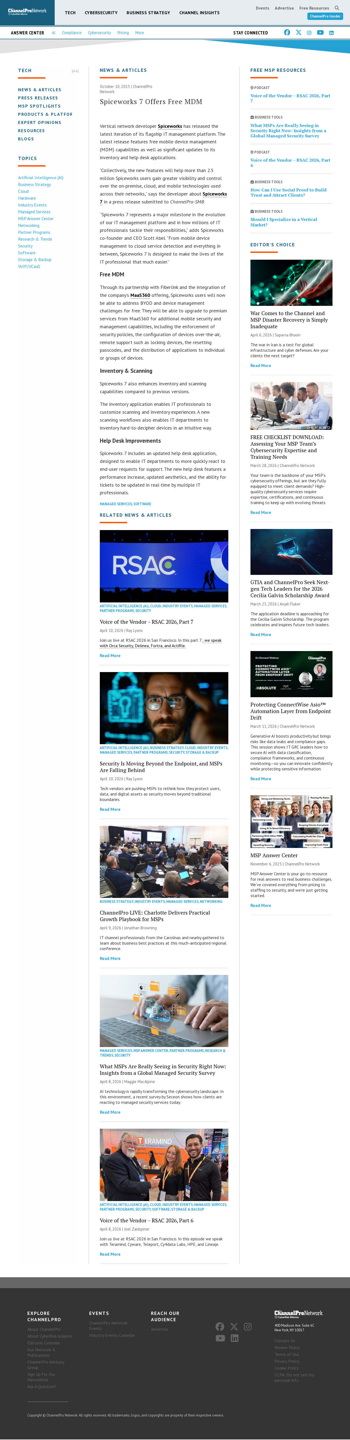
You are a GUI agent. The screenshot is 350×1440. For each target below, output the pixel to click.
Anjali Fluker (290, 604)
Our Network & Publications (41, 1352)
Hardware (26, 198)
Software (26, 252)
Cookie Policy (287, 1368)
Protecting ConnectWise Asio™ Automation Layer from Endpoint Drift (290, 711)
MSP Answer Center (35, 218)
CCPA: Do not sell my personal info (294, 1378)
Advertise (284, 8)
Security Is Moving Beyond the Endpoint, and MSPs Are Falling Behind (161, 767)
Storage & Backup (34, 259)
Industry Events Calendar (112, 1335)
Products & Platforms (49, 114)
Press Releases (38, 97)
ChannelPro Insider (325, 16)
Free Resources (314, 8)
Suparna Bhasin (288, 335)
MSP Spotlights (39, 106)
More (139, 32)
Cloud (23, 191)
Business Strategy (148, 12)
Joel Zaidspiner (137, 1229)
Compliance (71, 32)
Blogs (26, 138)
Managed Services (34, 211)
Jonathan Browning (140, 928)
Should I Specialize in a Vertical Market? (283, 222)
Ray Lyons (134, 630)
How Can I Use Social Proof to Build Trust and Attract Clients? (288, 192)
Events (262, 8)
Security (25, 246)
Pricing (123, 32)
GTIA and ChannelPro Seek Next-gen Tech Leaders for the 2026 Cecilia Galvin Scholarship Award (289, 589)
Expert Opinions (39, 122)
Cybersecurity (101, 12)
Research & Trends (35, 239)
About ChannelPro (44, 1329)
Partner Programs (34, 232)
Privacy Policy (287, 1361)
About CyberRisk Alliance (49, 1336)
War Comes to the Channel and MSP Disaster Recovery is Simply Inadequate (289, 320)
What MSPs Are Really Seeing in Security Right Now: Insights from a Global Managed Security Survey (163, 1070)
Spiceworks (170, 126)
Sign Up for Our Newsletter (41, 1377)
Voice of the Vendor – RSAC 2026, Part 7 (146, 622)
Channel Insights (199, 12)
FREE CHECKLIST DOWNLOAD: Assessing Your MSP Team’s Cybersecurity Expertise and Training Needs (287, 447)
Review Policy (287, 1348)
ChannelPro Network (297, 465)
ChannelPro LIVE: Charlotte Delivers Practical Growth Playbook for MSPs (155, 916)
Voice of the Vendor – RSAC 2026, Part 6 (146, 1220)
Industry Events (32, 205)
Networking (28, 225)
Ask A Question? (41, 1387)
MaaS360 (140, 295)
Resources (31, 130)
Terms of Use (287, 1355)
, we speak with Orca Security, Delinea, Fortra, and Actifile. (160, 643)
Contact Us (285, 1341)
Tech (70, 12)
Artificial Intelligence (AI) (40, 177)
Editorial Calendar (43, 1343)
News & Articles (39, 89)
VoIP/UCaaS (29, 266)
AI (54, 32)
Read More (110, 655)
